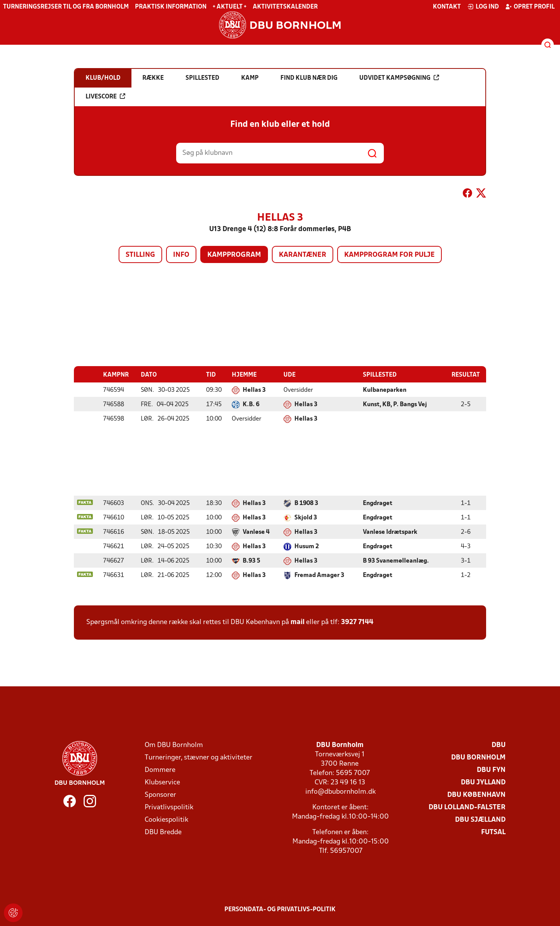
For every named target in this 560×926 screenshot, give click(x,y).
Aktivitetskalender (285, 7)
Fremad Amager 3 (319, 575)
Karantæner (302, 255)
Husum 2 (306, 546)
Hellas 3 (254, 390)
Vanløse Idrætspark (390, 532)
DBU (499, 745)
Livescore (105, 96)
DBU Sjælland (480, 819)
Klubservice (162, 782)
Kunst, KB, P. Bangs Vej (395, 404)
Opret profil (530, 6)
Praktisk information (170, 7)
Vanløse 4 (256, 532)
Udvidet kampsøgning (399, 78)
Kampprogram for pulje (389, 255)
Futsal (493, 832)
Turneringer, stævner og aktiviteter (198, 757)
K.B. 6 (251, 404)
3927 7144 (357, 622)
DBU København (476, 794)
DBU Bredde (163, 832)
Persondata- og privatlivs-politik (280, 909)
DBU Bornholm (478, 757)
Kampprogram (234, 255)
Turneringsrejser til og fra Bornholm (66, 7)
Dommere (160, 769)
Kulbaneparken (384, 390)
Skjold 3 (305, 517)
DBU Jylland (483, 782)
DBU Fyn (491, 769)
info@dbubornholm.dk (340, 791)
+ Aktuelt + (230, 7)
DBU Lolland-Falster (467, 807)
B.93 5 (251, 560)
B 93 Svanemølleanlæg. (396, 560)
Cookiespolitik (166, 819)
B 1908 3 (306, 503)
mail (297, 622)
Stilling (140, 255)
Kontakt (447, 7)
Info (181, 255)
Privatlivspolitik (169, 807)
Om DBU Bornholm (174, 745)
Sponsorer (160, 794)
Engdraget (377, 503)
